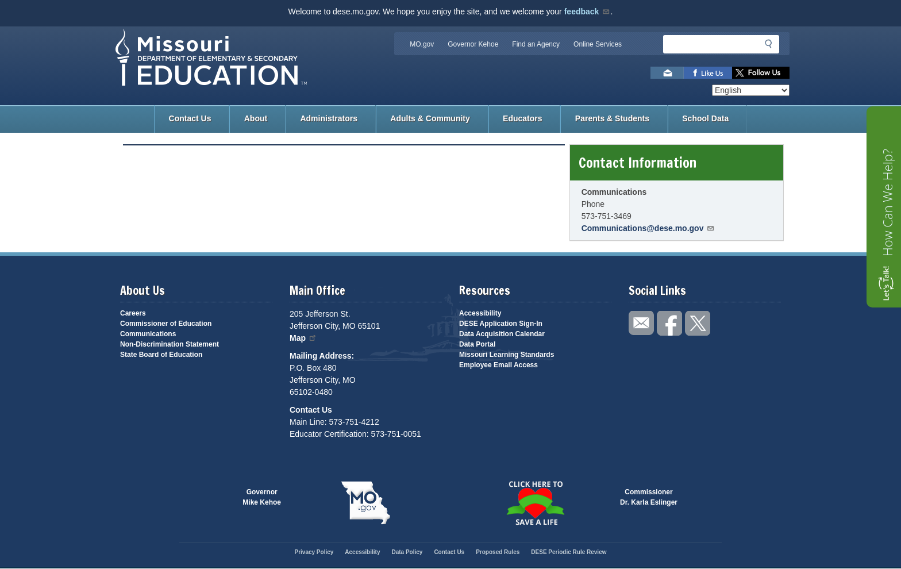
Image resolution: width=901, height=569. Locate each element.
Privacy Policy (313, 552)
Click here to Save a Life (535, 502)
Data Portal (477, 344)
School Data (705, 118)
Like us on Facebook (708, 73)
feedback (587, 11)
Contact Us (190, 118)
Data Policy (406, 552)
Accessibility (480, 313)
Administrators (328, 118)
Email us (667, 73)
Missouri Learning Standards (506, 355)
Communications (148, 334)
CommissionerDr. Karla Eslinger (648, 497)
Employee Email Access (498, 365)
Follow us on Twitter (761, 73)
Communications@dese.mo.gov (648, 228)
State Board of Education (161, 355)
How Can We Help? (887, 202)
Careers (133, 313)
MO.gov (422, 44)
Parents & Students (612, 118)
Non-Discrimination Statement (169, 344)
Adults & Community (429, 118)
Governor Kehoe (473, 44)
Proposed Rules (497, 552)
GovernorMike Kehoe (261, 497)
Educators (522, 118)
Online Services (597, 44)
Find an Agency (536, 44)
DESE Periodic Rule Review (568, 552)
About (255, 118)
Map (303, 338)
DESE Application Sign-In (500, 324)
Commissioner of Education (165, 324)
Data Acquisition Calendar (502, 334)
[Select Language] (751, 90)
